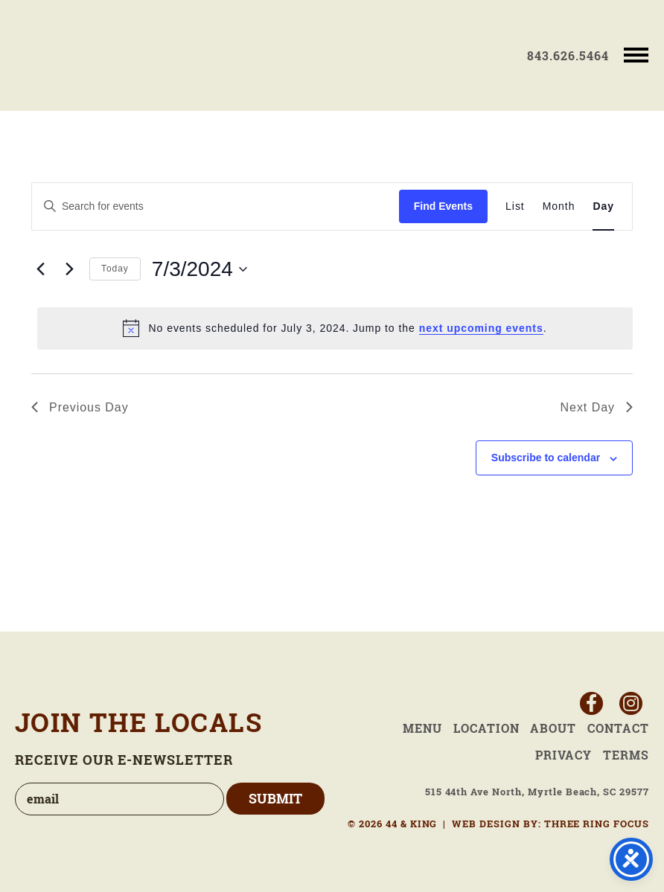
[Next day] (69, 269)
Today (115, 268)
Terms (626, 755)
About (553, 728)
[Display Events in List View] (515, 206)
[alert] (335, 328)
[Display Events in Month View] (559, 206)
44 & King (102, 55)
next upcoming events (481, 328)
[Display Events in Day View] (603, 206)
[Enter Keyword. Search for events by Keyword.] (215, 206)
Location (486, 728)
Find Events (443, 206)
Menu (422, 728)
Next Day (597, 407)
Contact (618, 728)
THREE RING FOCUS (596, 824)
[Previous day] (40, 269)
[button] (636, 53)
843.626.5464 (568, 56)
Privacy (563, 755)
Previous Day (80, 407)
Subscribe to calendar (545, 457)
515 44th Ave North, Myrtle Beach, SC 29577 (537, 792)
